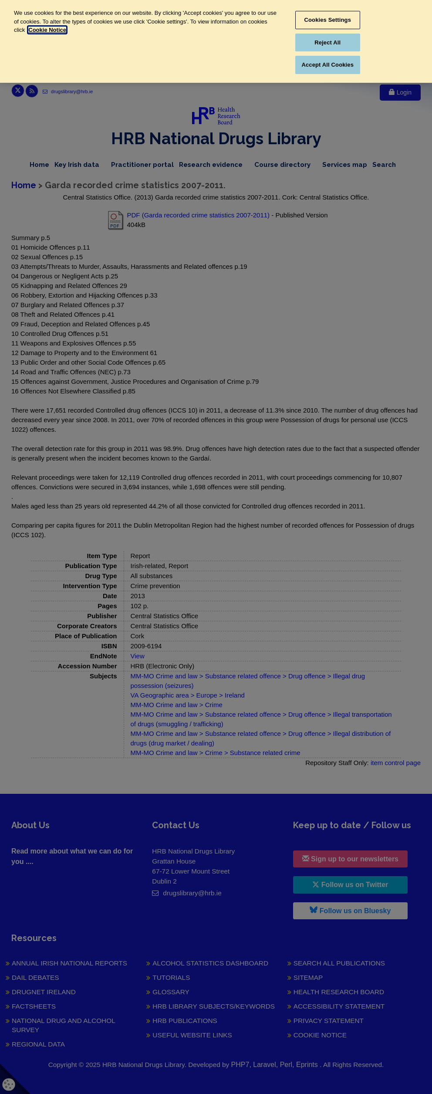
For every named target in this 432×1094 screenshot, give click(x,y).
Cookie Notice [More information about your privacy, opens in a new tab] (47, 30)
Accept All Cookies (327, 64)
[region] (216, 41)
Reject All (327, 42)
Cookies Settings (327, 20)
